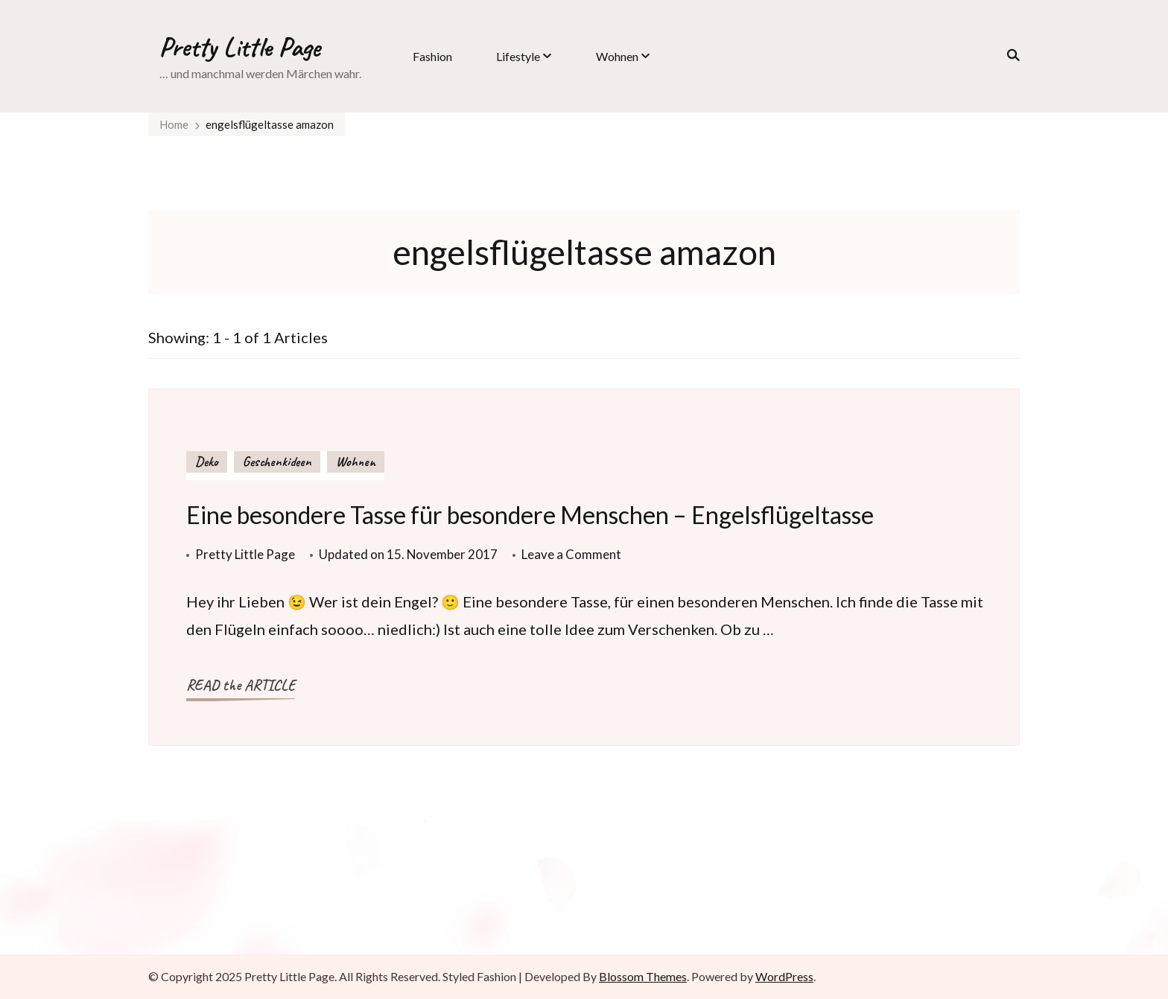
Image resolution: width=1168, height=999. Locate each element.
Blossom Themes (643, 976)
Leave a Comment (571, 554)
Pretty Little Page (239, 47)
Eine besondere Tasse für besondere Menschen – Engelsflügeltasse (530, 514)
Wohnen (617, 56)
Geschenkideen (277, 461)
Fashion (432, 56)
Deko (206, 461)
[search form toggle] (1008, 55)
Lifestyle (518, 56)
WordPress (784, 976)
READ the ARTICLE (240, 685)
